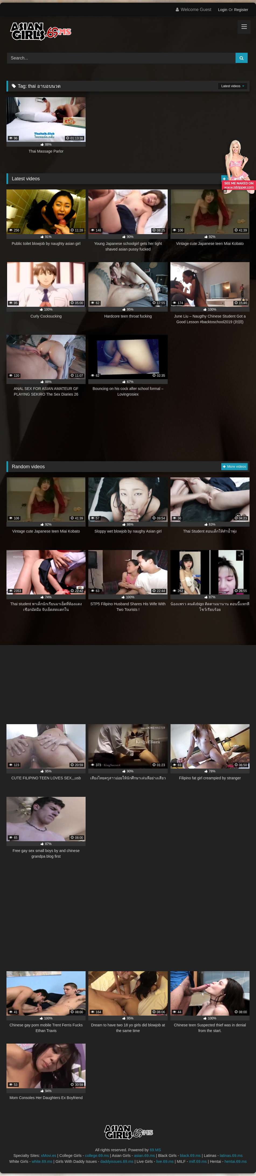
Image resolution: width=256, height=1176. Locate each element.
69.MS (155, 1150)
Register (241, 10)
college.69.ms (97, 1155)
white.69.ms (42, 1161)
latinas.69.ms (231, 1155)
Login (222, 10)
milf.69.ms (198, 1161)
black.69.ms (190, 1155)
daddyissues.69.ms (117, 1161)
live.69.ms (165, 1161)
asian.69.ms (144, 1155)
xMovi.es (48, 1155)
